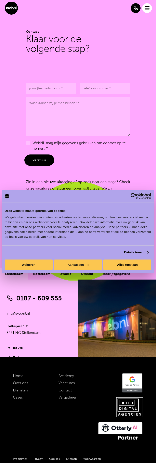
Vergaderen (67, 397)
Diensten (20, 390)
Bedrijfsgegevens (116, 274)
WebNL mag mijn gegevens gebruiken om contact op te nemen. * (79, 146)
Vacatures (66, 383)
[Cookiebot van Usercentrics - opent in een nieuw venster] (133, 196)
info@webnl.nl (18, 313)
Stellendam (14, 274)
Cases (18, 397)
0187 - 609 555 (34, 298)
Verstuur (39, 160)
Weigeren (28, 264)
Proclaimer (20, 459)
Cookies (54, 459)
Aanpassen (78, 264)
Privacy (38, 459)
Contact (65, 390)
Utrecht (87, 274)
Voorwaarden (92, 459)
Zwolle (65, 274)
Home (18, 376)
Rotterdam (42, 274)
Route (14, 347)
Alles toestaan (127, 264)
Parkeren (16, 357)
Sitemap (71, 459)
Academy (66, 376)
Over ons (20, 383)
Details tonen (133, 252)
